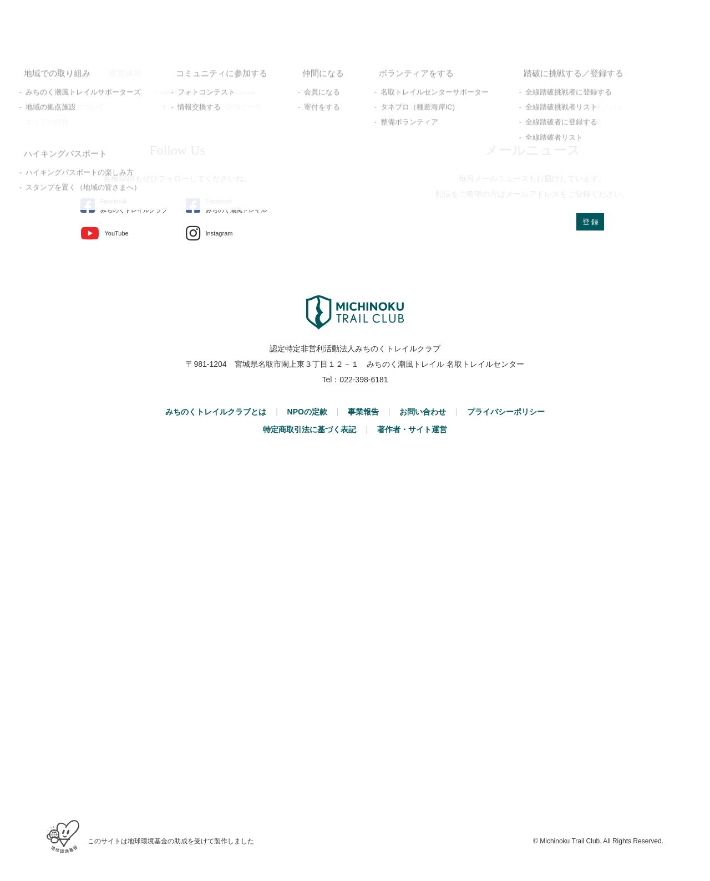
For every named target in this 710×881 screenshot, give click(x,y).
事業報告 (363, 411)
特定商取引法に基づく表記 (309, 429)
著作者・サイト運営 (412, 429)
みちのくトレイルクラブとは (215, 411)
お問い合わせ (422, 411)
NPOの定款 (307, 411)
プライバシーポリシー (506, 411)
